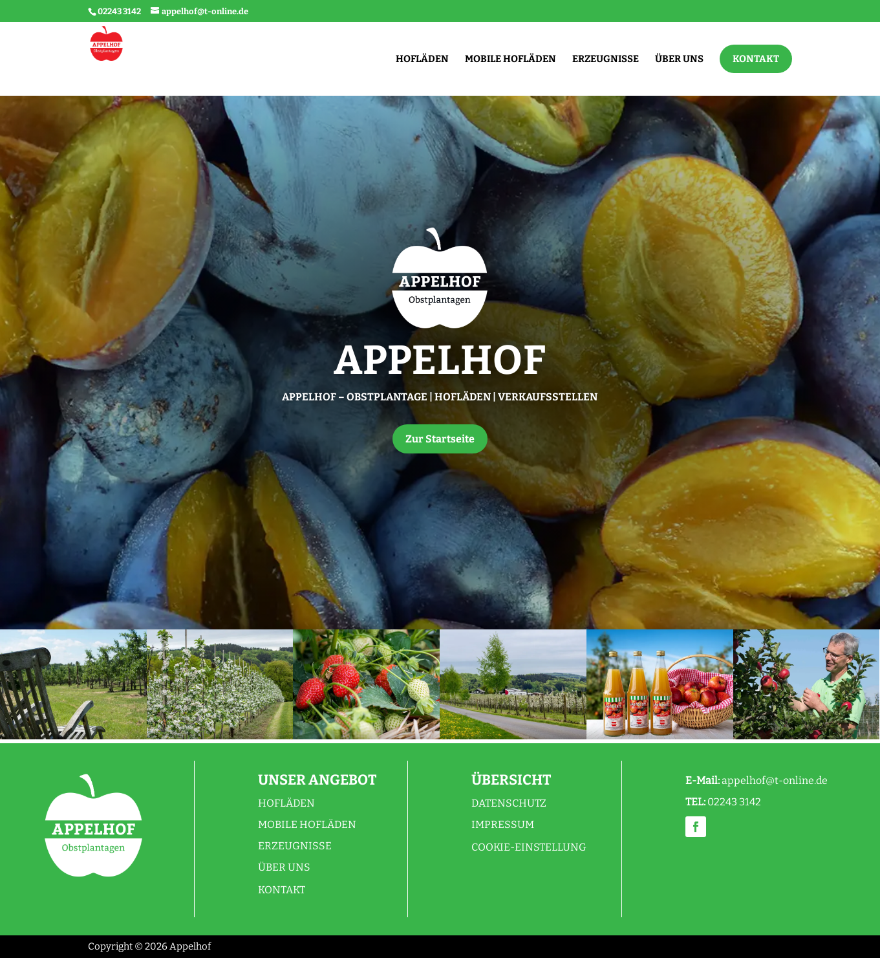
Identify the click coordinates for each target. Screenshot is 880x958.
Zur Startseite (440, 439)
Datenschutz (508, 803)
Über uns (284, 867)
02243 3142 (119, 11)
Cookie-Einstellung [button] (528, 847)
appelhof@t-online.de (775, 780)
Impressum (502, 824)
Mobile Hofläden (307, 824)
